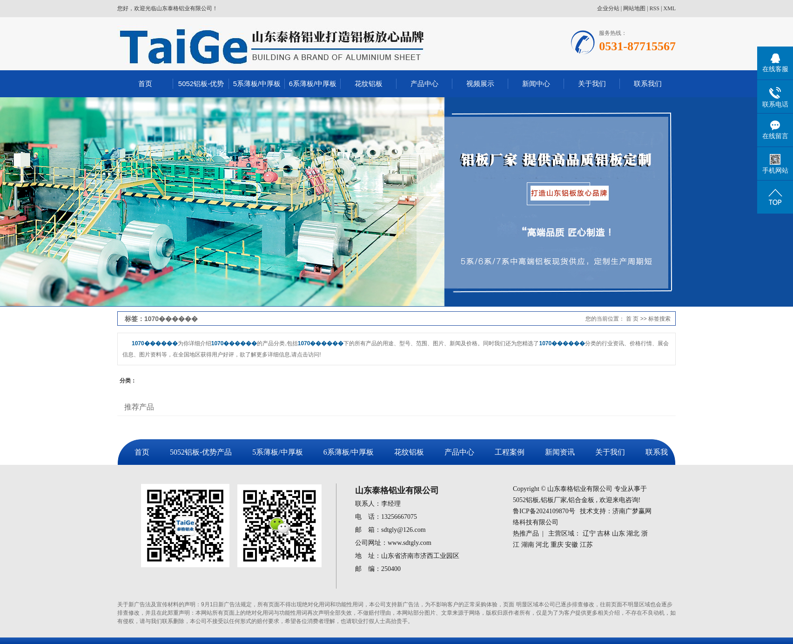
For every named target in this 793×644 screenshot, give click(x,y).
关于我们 (592, 83)
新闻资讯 (560, 452)
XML (669, 8)
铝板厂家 (554, 499)
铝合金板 (581, 499)
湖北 (632, 533)
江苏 (586, 544)
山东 (618, 533)
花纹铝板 (369, 83)
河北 (542, 544)
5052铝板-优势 (201, 83)
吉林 (603, 533)
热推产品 (526, 533)
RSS (654, 8)
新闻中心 (536, 83)
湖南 (527, 544)
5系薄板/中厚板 (257, 83)
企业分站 (608, 8)
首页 (145, 83)
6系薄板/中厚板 (313, 83)
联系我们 (648, 83)
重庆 (557, 544)
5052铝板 (526, 499)
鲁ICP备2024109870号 (544, 511)
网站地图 (634, 8)
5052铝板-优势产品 (201, 452)
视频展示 (480, 83)
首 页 (632, 318)
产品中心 (424, 83)
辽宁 (589, 533)
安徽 (571, 544)
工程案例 (509, 452)
